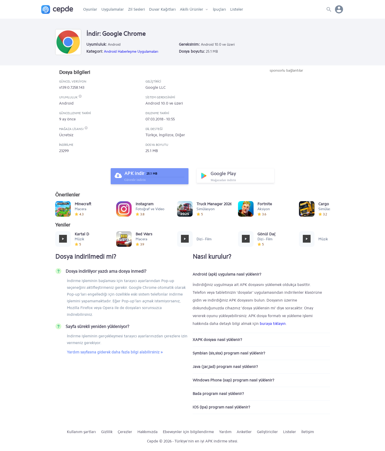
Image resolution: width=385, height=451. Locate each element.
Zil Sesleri (136, 9)
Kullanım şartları (81, 431)
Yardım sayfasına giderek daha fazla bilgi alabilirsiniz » (115, 352)
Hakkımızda (147, 431)
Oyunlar (90, 9)
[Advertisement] (286, 112)
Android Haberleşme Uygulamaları (131, 51)
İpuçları (219, 9)
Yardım (225, 431)
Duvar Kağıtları (162, 9)
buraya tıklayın (273, 323)
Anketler (244, 431)
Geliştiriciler (267, 431)
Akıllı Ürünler (191, 9)
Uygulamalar (112, 9)
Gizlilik (107, 431)
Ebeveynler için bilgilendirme (188, 431)
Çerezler (125, 431)
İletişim (307, 431)
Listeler (236, 9)
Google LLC (155, 87)
